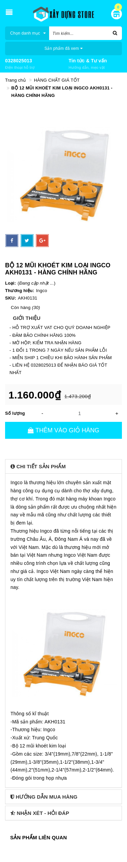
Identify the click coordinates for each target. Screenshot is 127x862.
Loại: (10, 283)
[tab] (63, 466)
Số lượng (15, 413)
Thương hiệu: (19, 290)
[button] (63, 466)
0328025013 (18, 60)
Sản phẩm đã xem (63, 48)
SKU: (10, 298)
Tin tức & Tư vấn (88, 60)
